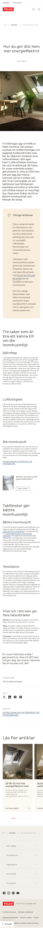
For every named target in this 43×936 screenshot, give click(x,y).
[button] (5, 25)
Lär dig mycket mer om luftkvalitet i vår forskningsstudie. (17, 462)
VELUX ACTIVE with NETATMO (14, 531)
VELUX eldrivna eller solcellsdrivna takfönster (17, 534)
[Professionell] (17, 2)
